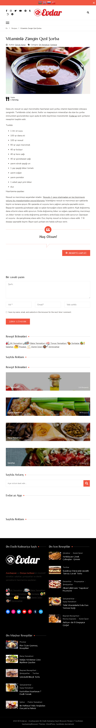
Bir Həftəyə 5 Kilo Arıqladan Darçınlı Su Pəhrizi (32, 707)
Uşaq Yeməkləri (69, 601)
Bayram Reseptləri (71, 616)
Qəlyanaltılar (68, 598)
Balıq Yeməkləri (34, 343)
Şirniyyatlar (51, 346)
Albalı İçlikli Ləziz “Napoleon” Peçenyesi (76, 589)
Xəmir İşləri (35, 346)
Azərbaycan (11, 573)
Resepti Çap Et (77, 253)
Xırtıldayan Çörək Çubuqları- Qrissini (71, 558)
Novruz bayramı (69, 619)
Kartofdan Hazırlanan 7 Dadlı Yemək (30, 692)
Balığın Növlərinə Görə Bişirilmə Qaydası (30, 661)
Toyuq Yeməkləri (56, 343)
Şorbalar (53, 45)
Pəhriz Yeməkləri (35, 702)
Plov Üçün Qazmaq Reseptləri (28, 646)
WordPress (50, 724)
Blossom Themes (38, 724)
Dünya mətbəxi (27, 573)
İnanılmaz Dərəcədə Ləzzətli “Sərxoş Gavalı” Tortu (76, 572)
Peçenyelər (79, 581)
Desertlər (67, 581)
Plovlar (23, 642)
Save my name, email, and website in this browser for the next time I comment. (39, 312)
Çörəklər (66, 553)
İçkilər (22, 702)
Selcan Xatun (20, 45)
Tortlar (66, 567)
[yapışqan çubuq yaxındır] (94, 3)
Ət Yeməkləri (44, 45)
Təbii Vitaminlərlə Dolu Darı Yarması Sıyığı (75, 606)
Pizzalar (20, 346)
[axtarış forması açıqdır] (88, 12)
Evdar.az (73, 116)
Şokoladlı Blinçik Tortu (30, 677)
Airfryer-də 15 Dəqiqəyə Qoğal (74, 623)
